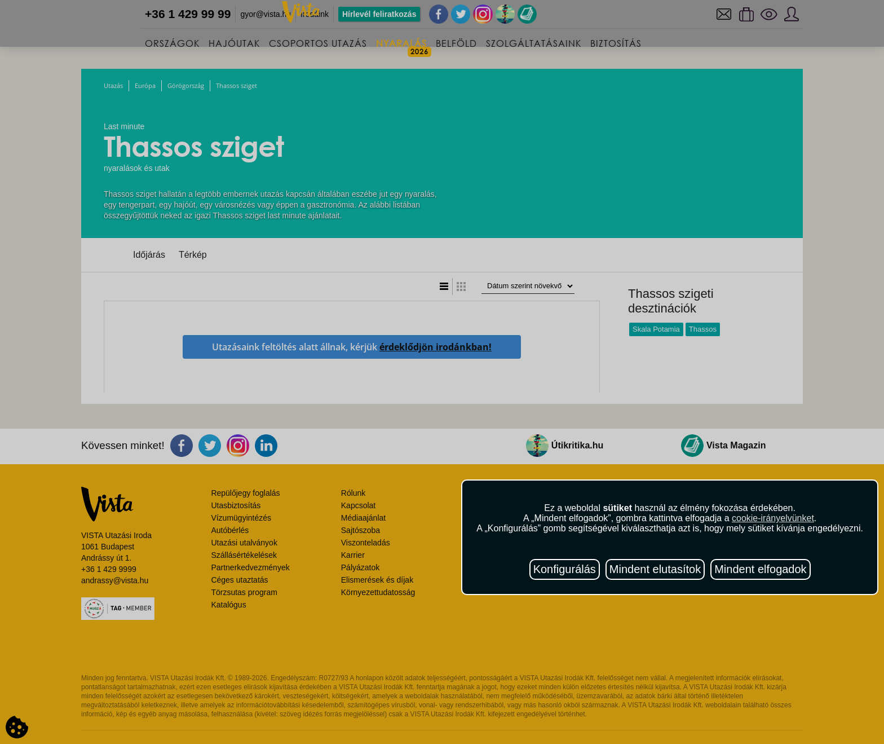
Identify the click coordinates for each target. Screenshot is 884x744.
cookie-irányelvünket (773, 518)
